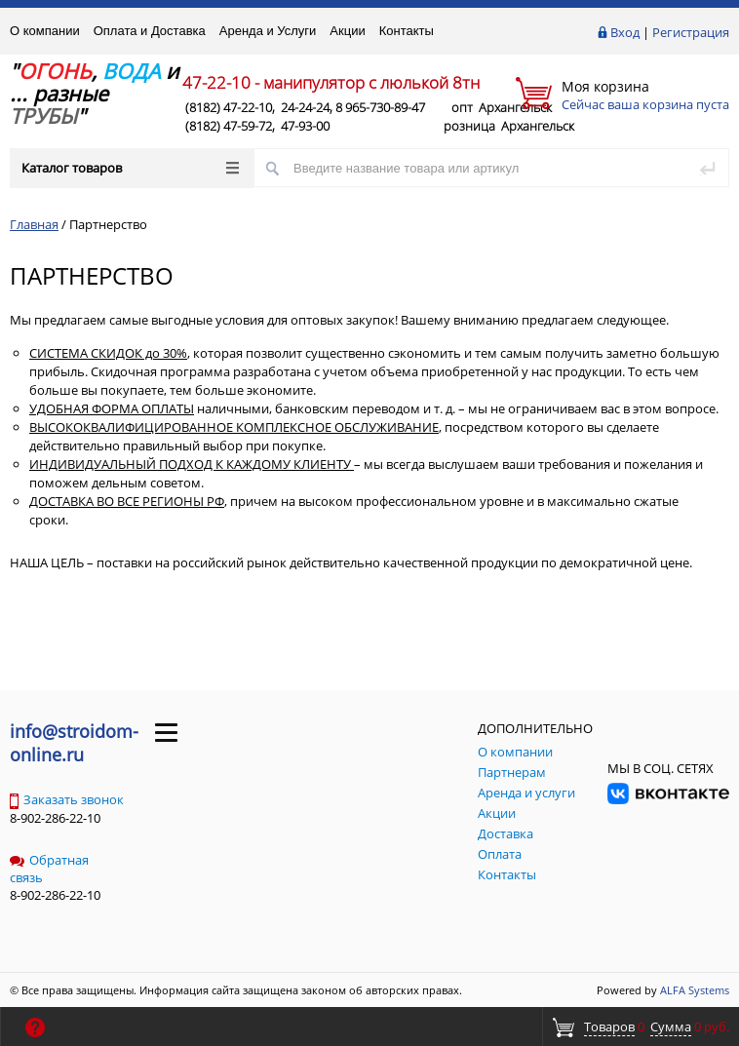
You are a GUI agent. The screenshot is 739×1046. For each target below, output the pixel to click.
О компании (45, 30)
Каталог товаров (130, 167)
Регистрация (690, 32)
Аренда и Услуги (268, 30)
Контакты (406, 30)
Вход (625, 32)
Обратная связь (49, 868)
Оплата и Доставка (150, 30)
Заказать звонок (67, 799)
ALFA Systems (694, 990)
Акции (347, 30)
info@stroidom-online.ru (74, 742)
